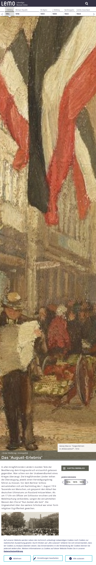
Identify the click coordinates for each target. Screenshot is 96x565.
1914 (68, 480)
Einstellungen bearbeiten (48, 558)
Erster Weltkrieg (9, 451)
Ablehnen (17, 558)
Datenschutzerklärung (13, 551)
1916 (82, 480)
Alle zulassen (78, 558)
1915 (75, 480)
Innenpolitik (23, 451)
